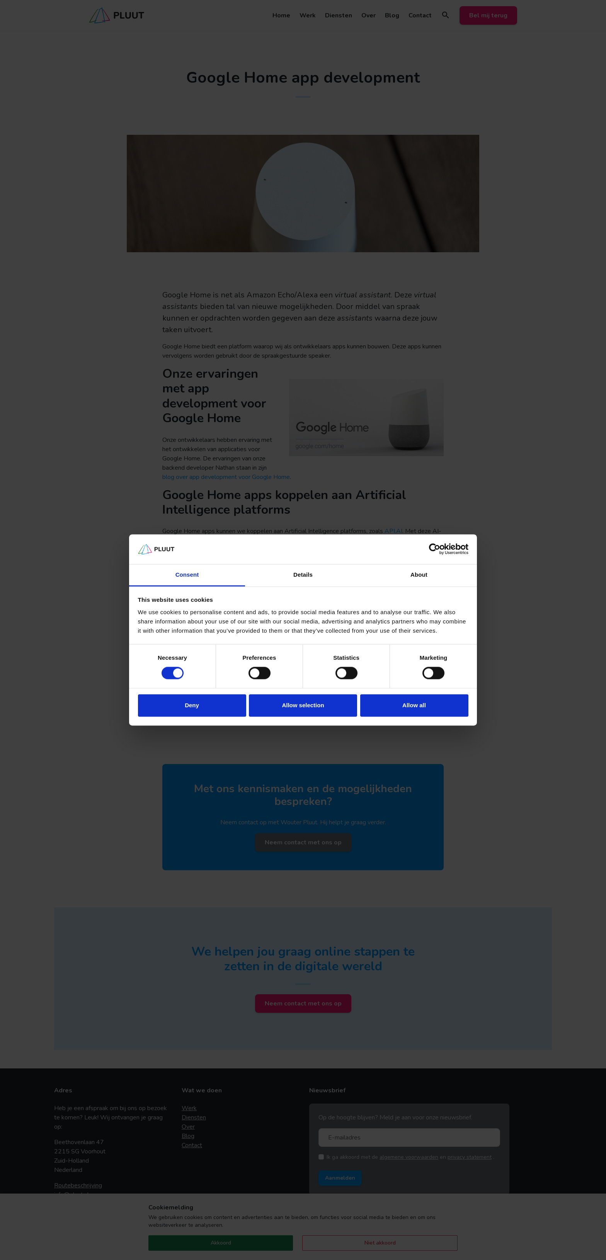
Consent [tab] (187, 574)
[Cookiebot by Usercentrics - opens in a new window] (434, 549)
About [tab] (418, 574)
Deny (192, 705)
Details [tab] (303, 574)
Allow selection (303, 705)
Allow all (414, 705)
